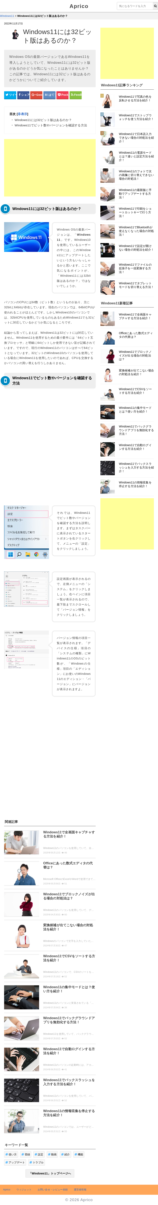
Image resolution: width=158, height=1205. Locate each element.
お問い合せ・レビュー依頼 (53, 1189)
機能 (78, 1154)
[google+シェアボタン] (36, 95)
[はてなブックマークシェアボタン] (49, 95)
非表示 (22, 114)
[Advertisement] (50, 167)
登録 (25, 1154)
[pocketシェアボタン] (62, 95)
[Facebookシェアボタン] (23, 95)
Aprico (79, 6)
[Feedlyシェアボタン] (76, 95)
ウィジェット (23, 1189)
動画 (52, 1154)
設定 (39, 1154)
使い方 (11, 1154)
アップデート (15, 1162)
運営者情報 (80, 1189)
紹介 (65, 1154)
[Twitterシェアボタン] (10, 95)
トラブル (36, 1162)
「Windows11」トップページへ (50, 1173)
